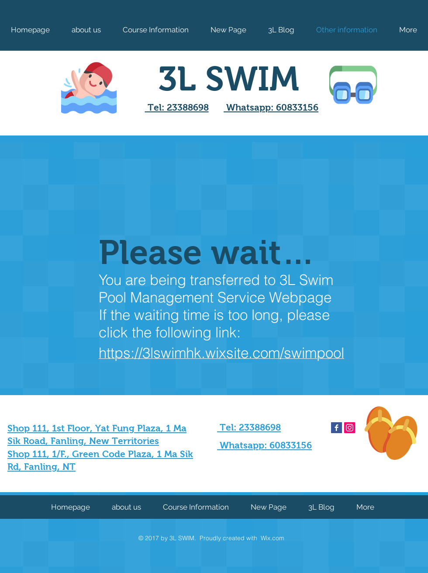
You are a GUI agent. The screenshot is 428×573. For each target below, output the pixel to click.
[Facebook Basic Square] (336, 427)
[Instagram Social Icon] (349, 427)
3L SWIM (228, 78)
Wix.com (272, 538)
